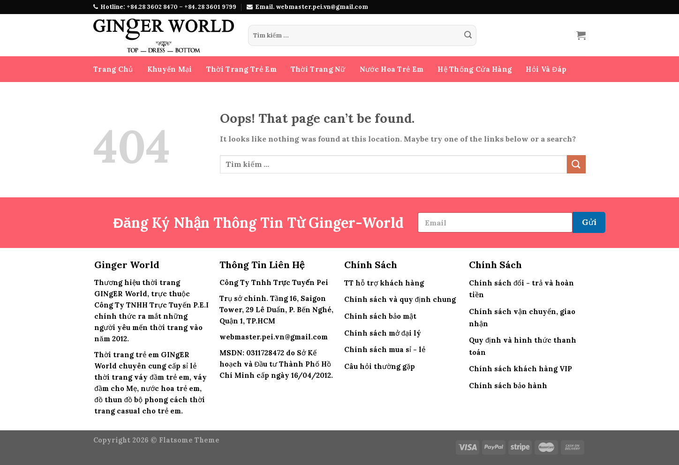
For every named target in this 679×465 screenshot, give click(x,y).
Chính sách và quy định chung (400, 299)
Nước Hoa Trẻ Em (392, 69)
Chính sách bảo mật (380, 316)
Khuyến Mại (169, 69)
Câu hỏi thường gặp (379, 366)
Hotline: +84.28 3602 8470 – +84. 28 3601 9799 (168, 7)
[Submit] (468, 36)
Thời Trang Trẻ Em (241, 69)
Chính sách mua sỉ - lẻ (384, 349)
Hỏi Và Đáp (546, 69)
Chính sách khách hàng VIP (520, 368)
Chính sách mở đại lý (382, 333)
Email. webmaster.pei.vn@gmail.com (311, 7)
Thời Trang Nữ (318, 69)
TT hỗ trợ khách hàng (384, 282)
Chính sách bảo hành (508, 385)
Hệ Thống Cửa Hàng (475, 69)
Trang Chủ (113, 69)
